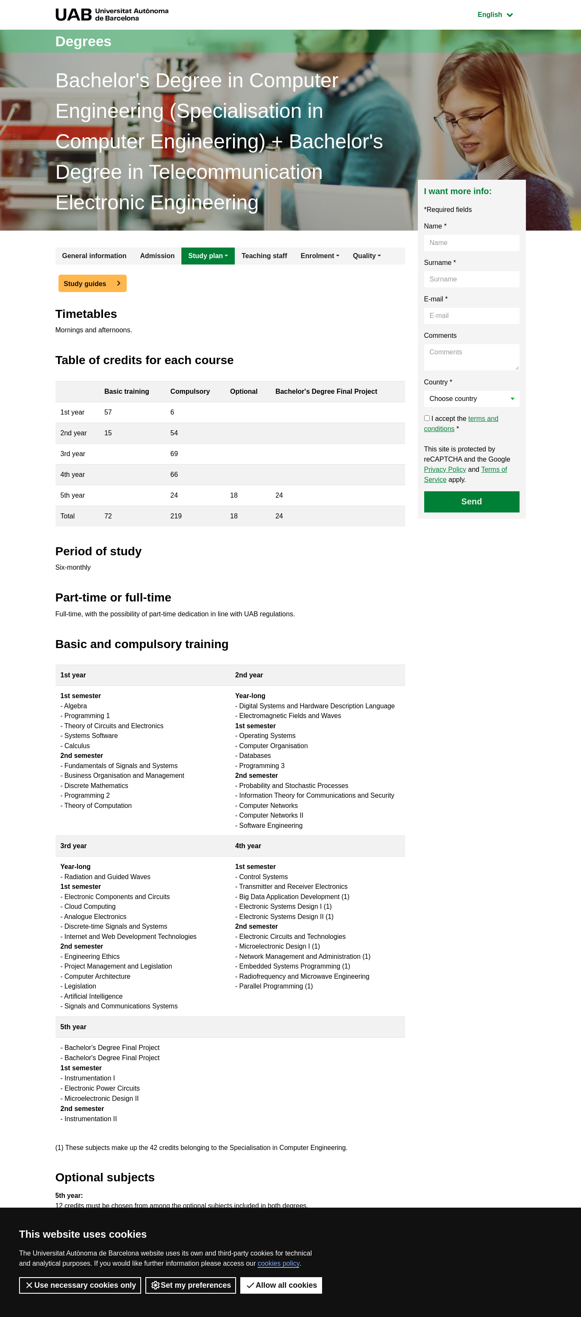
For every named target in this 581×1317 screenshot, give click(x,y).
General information (94, 255)
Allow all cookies (281, 1285)
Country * (438, 382)
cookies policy (278, 1263)
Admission (157, 255)
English (501, 13)
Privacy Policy (445, 469)
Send (471, 501)
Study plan (205, 255)
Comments (440, 335)
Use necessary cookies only (80, 1285)
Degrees (86, 41)
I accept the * (461, 423)
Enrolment (317, 255)
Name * (435, 226)
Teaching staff (264, 255)
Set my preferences (190, 1285)
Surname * (440, 262)
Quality (364, 255)
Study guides (85, 283)
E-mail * (436, 299)
